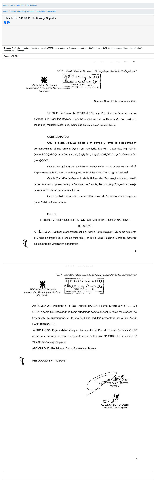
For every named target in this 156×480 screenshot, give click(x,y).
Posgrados (40, 12)
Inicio (5, 5)
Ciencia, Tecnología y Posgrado (22, 12)
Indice (12, 5)
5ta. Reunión (32, 5)
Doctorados (51, 12)
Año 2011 (20, 5)
